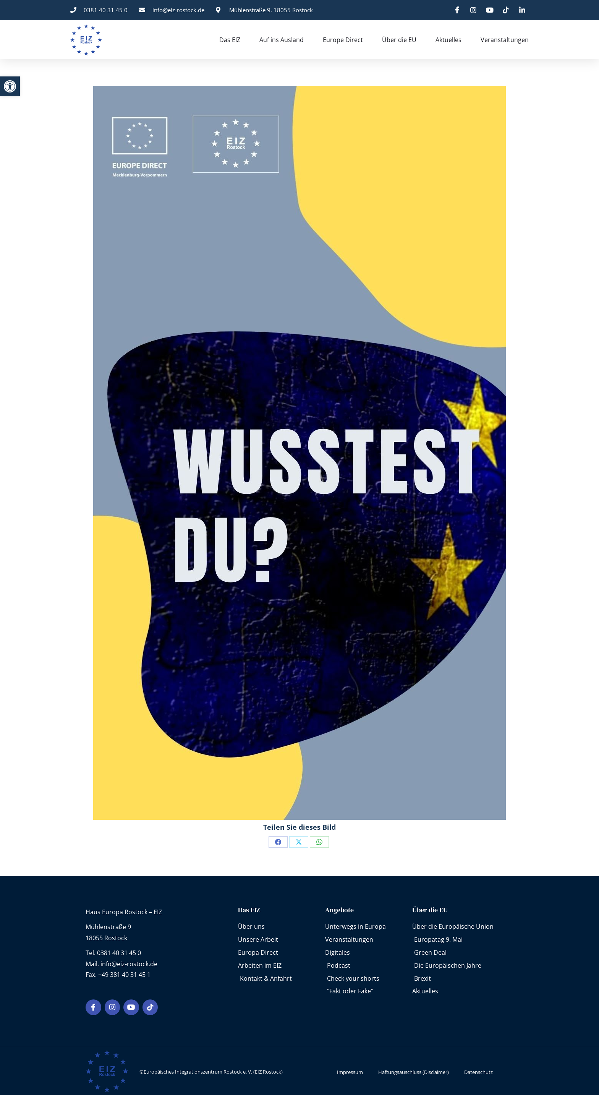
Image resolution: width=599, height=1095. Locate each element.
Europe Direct (343, 40)
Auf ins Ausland (281, 40)
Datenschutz (478, 1069)
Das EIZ (229, 40)
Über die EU (399, 40)
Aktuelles (448, 40)
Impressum (350, 1069)
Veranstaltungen (505, 40)
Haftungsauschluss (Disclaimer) (413, 1069)
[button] (10, 86)
